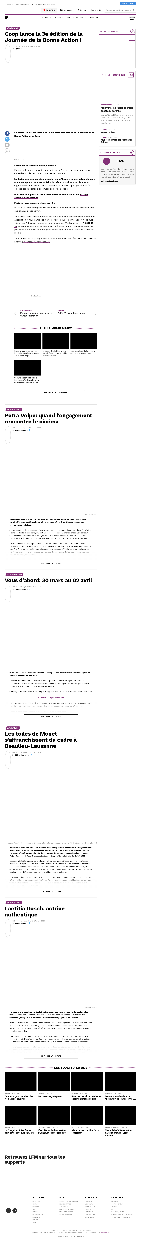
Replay (82, 10)
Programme (66, 10)
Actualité (45, 18)
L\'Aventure (89, 1218)
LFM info (88, 1202)
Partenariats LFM (65, 1215)
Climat (34, 1205)
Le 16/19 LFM (89, 1212)
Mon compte (128, 4)
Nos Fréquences (117, 1212)
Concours (93, 18)
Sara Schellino (21, 431)
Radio (69, 18)
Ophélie (18, 48)
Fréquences (63, 1207)
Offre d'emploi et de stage (122, 1215)
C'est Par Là (89, 1210)
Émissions (58, 18)
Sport (34, 1223)
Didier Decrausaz (22, 756)
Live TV (96, 10)
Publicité (9, 4)
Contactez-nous (22, 4)
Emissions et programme (68, 1202)
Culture (35, 1220)
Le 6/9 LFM (89, 1205)
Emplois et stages (66, 1212)
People (114, 1210)
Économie (36, 1218)
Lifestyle (80, 18)
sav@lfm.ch (105, 1233)
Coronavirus (37, 1202)
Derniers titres (65, 1205)
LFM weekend (90, 1215)
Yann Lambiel (90, 1207)
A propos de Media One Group (44, 4)
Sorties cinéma (117, 1205)
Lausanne (36, 1207)
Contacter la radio (66, 1210)
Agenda (114, 1207)
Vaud (34, 1210)
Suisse (34, 1212)
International (37, 1215)
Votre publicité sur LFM (120, 1218)
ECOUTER (49, 10)
